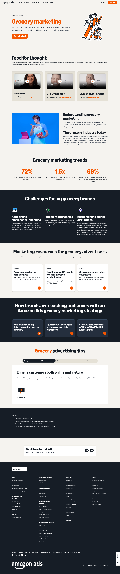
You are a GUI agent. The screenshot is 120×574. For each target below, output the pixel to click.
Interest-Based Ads (45, 552)
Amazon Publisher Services (45, 533)
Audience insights (43, 480)
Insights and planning (45, 477)
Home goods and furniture (72, 501)
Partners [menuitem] (95, 499)
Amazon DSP (42, 525)
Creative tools (42, 496)
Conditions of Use (23, 552)
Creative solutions (44, 488)
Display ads (14, 509)
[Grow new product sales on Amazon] (92, 278)
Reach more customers (17, 483)
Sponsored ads (15, 501)
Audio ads (14, 514)
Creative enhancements (45, 491)
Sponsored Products (17, 503)
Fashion (67, 491)
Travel (67, 515)
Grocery (67, 496)
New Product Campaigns (45, 538)
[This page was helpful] (92, 451)
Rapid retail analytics (44, 517)
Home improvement (71, 504)
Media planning (42, 483)
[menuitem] (20, 509)
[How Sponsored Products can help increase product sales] (60, 278)
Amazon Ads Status (68, 552)
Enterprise (35, 2)
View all (14, 520)
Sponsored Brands (16, 506)
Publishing (68, 507)
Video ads (14, 511)
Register (112, 2)
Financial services (70, 493)
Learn (52, 2)
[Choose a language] (19, 469)
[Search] (97, 2)
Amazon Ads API (43, 530)
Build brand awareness (17, 480)
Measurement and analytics (44, 503)
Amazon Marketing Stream (45, 509)
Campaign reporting (44, 511)
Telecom (68, 509)
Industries (69, 477)
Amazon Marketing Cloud (45, 528)
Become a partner (96, 504)
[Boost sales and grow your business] (27, 278)
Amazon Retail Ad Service (45, 536)
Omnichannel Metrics (44, 514)
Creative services (43, 493)
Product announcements (98, 483)
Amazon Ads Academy (98, 480)
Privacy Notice (34, 552)
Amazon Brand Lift (43, 506)
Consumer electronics (71, 485)
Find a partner (95, 501)
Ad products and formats (17, 497)
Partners (45, 2)
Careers (78, 552)
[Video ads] (21, 397)
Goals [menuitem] (13, 477)
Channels (68, 520)
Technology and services (46, 522)
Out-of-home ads (16, 517)
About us (14, 552)
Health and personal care (72, 499)
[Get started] (20, 36)
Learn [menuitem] (94, 477)
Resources (95, 485)
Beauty (67, 483)
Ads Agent (41, 541)
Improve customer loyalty (18, 491)
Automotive (69, 480)
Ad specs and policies (97, 488)
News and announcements (99, 493)
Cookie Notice (56, 552)
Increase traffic (15, 485)
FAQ (93, 491)
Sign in (103, 2)
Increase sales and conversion (19, 488)
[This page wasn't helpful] (87, 451)
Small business (24, 2)
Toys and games (70, 512)
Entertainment (69, 488)
